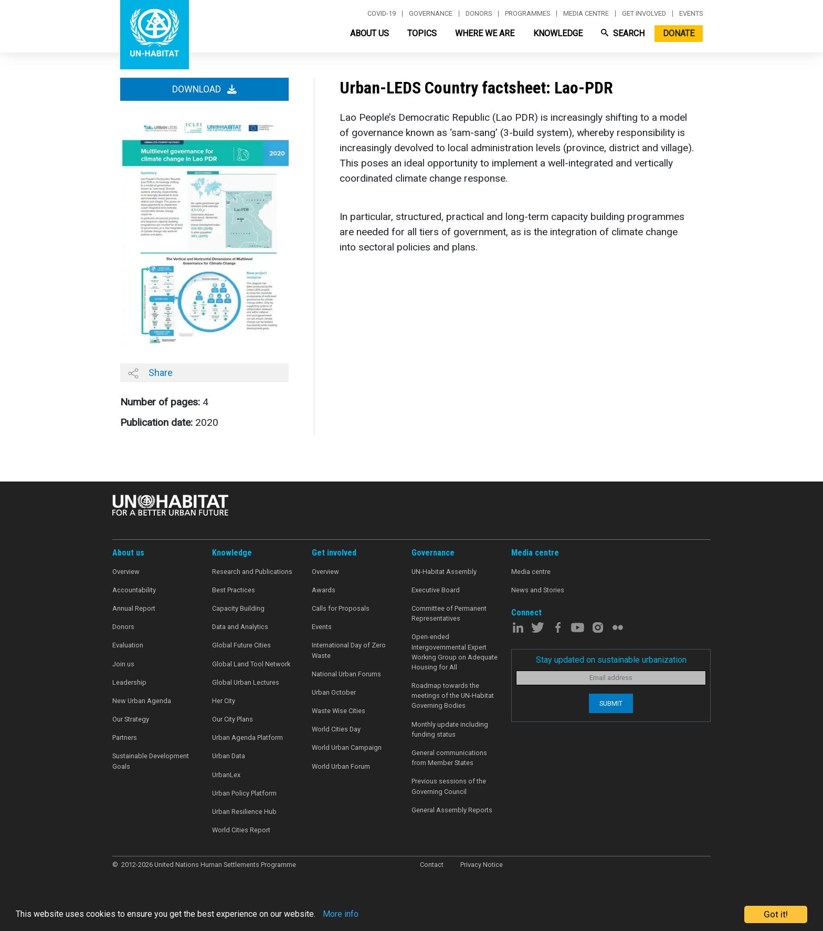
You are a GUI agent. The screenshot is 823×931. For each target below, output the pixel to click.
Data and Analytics (240, 627)
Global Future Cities (241, 645)
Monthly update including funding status (450, 729)
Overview (126, 572)
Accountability (134, 590)
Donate (678, 33)
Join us (123, 664)
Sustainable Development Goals (150, 761)
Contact (432, 865)
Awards (323, 590)
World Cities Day (336, 729)
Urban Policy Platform (244, 793)
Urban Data (228, 756)
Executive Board (436, 590)
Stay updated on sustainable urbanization (611, 660)
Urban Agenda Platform (247, 737)
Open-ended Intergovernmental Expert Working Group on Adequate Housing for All (455, 652)
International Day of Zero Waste (349, 650)
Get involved (644, 14)
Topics (422, 33)
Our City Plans (232, 719)
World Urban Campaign (347, 747)
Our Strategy (130, 719)
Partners (124, 737)
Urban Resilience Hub (244, 811)
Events (691, 14)
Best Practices (233, 590)
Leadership (129, 682)
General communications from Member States (449, 758)
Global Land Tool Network (251, 664)
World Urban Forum (341, 766)
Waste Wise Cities (338, 711)
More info (358, 914)
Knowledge (558, 33)
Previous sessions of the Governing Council (449, 786)
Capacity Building (238, 608)
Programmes (527, 14)
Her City (223, 701)
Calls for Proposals (341, 608)
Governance (430, 14)
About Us (369, 33)
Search (623, 33)
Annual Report (133, 608)
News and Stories (537, 590)
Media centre (586, 14)
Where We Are (484, 33)
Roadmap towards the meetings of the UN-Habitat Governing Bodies (453, 695)
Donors (479, 14)
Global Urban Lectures (245, 682)
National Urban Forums (346, 674)
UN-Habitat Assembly (444, 572)
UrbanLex (226, 775)
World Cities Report (241, 830)
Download (204, 89)
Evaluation (127, 645)
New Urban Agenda (141, 701)
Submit (610, 703)
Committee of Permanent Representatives (449, 613)
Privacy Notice (481, 865)
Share (150, 373)
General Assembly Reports (452, 810)
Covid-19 (381, 14)
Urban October (334, 692)
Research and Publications (252, 572)
